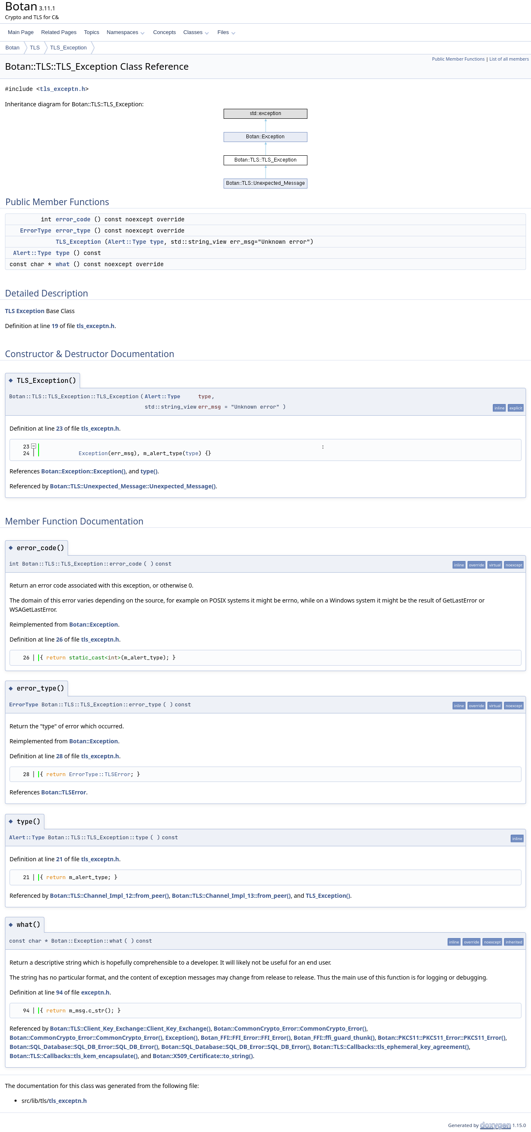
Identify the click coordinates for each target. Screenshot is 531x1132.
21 (59, 859)
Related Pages (58, 32)
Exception (30, 311)
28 (59, 756)
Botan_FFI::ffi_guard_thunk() (334, 1037)
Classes (196, 32)
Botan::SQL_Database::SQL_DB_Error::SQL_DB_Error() (84, 1047)
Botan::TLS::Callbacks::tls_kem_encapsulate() (74, 1056)
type (157, 241)
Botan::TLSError (63, 792)
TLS (35, 47)
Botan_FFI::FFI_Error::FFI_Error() (246, 1037)
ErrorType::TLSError (99, 774)
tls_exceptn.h (62, 89)
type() (149, 471)
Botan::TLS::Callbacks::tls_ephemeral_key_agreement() (391, 1047)
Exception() (182, 1037)
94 (59, 992)
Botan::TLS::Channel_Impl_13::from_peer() (231, 895)
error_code (73, 219)
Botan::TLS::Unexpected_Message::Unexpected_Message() (132, 486)
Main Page (21, 32)
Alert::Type (127, 241)
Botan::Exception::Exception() (83, 471)
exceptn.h (95, 992)
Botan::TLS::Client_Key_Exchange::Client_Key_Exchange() (130, 1028)
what (63, 264)
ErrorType (35, 230)
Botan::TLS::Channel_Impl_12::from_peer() (109, 895)
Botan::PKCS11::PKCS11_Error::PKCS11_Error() (441, 1037)
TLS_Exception (68, 47)
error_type (73, 230)
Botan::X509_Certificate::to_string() (203, 1056)
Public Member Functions (458, 59)
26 (59, 639)
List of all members (509, 59)
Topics (91, 32)
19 (54, 326)
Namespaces (125, 32)
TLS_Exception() (328, 895)
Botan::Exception (93, 624)
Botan (12, 47)
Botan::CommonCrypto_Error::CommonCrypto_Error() (290, 1028)
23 (59, 428)
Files (226, 32)
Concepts (164, 32)
